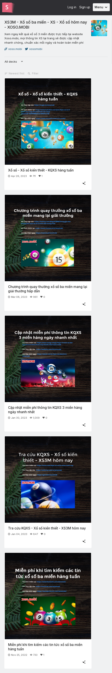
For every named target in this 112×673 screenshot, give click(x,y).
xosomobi (33, 49)
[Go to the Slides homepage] (7, 7)
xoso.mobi (13, 49)
